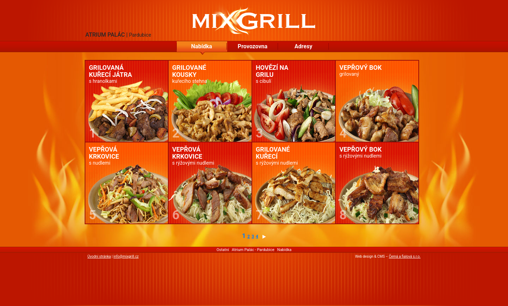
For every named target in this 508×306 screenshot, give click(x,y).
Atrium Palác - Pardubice (253, 249)
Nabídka (201, 46)
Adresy (303, 46)
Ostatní (223, 249)
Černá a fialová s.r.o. (405, 256)
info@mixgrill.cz (126, 256)
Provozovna (252, 46)
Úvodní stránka (99, 256)
